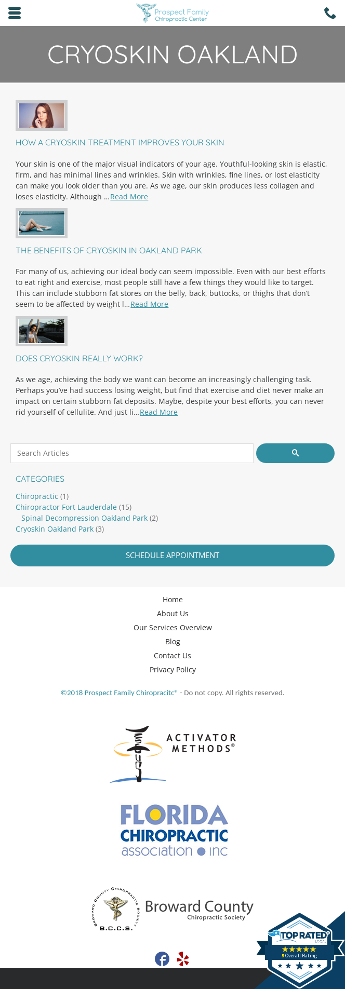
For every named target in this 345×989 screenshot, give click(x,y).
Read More (129, 196)
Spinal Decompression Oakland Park (84, 518)
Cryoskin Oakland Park (55, 529)
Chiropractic (37, 496)
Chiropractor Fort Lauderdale (66, 507)
